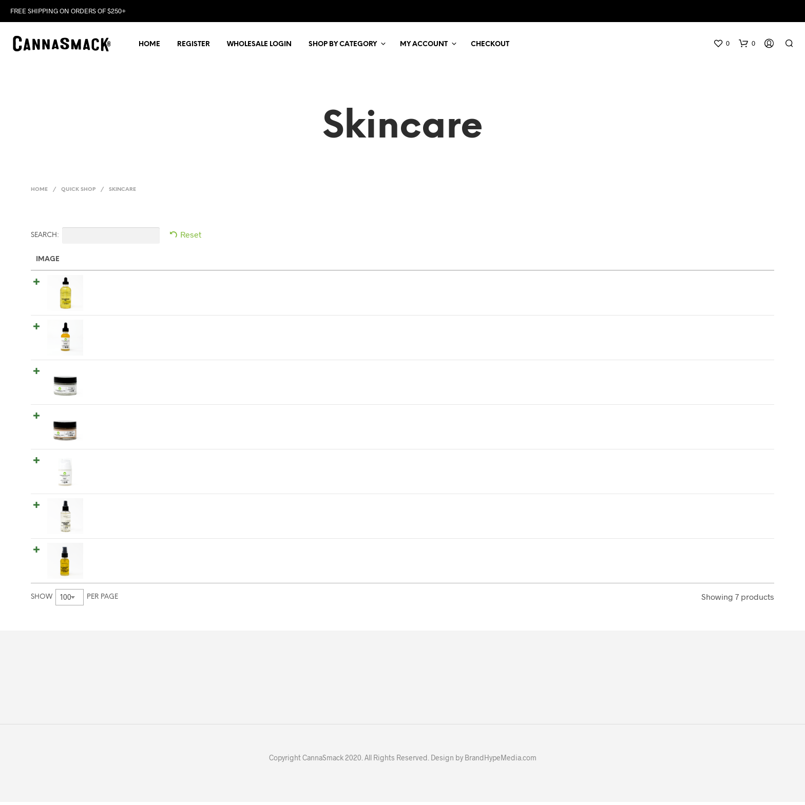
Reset (190, 237)
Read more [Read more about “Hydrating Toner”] (740, 509)
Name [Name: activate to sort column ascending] (93, 262)
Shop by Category (343, 46)
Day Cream (102, 373)
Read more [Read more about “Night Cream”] (740, 420)
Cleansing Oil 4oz (114, 283)
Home (149, 46)
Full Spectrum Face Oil (123, 551)
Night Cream (105, 417)
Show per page (74, 600)
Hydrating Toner (111, 507)
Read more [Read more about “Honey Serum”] (740, 331)
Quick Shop (78, 192)
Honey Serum (106, 328)
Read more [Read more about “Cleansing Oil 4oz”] (740, 286)
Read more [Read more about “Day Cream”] (740, 375)
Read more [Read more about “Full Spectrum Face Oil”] (740, 554)
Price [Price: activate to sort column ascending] (478, 262)
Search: (95, 238)
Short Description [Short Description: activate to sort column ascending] (278, 262)
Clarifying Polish (112, 462)
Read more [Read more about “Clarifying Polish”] (740, 465)
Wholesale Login (259, 46)
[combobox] (69, 600)
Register (193, 46)
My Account (424, 46)
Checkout (490, 46)
